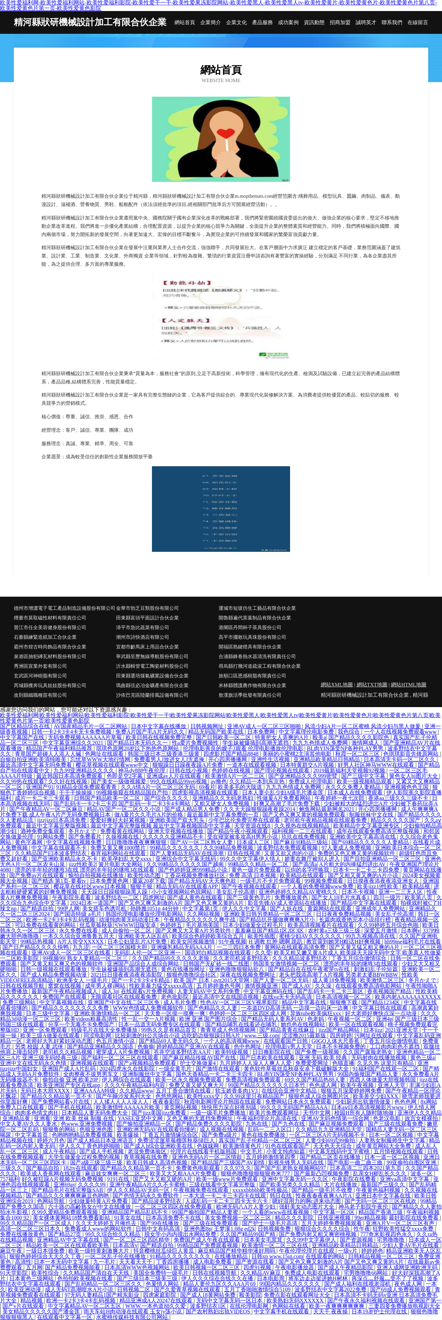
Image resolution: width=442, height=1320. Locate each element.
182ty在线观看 (80, 1168)
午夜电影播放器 (295, 1267)
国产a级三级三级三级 (97, 1162)
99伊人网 (68, 908)
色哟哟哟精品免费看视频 (83, 1135)
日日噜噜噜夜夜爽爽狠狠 (137, 842)
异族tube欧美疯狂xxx (316, 1013)
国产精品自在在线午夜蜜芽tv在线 (309, 969)
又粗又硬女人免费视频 (222, 803)
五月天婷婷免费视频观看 (332, 1223)
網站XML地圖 (337, 684)
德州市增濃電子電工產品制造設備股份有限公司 (64, 608)
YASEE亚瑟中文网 (141, 1118)
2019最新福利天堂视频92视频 (349, 770)
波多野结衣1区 (208, 1306)
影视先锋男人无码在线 (296, 1162)
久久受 (263, 953)
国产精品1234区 (381, 1002)
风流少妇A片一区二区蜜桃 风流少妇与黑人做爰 (363, 726)
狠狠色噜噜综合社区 (192, 975)
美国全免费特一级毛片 (161, 1273)
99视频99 (53, 958)
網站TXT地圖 (372, 684)
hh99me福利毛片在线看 (412, 942)
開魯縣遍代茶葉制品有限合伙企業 (255, 617)
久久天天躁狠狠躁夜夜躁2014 (260, 809)
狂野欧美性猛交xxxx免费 (404, 1229)
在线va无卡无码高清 (287, 997)
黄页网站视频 (181, 1107)
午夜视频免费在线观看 (201, 1190)
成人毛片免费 (180, 1002)
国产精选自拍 (37, 908)
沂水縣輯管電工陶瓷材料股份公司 (152, 666)
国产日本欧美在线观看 (268, 1057)
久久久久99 (92, 1184)
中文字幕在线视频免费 (74, 842)
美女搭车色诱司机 (105, 908)
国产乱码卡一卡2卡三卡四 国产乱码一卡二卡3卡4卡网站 (123, 803)
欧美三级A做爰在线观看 (50, 1035)
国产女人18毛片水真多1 (341, 897)
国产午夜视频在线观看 (249, 886)
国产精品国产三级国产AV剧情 (228, 1162)
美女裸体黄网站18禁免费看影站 (72, 1218)
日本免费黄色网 (110, 881)
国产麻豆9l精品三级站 (301, 842)
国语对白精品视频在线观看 (218, 953)
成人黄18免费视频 (335, 980)
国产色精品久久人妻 (213, 1008)
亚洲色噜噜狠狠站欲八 (237, 969)
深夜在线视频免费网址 (248, 975)
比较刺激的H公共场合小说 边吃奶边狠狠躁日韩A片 (178, 1035)
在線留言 (417, 22)
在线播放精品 (231, 1256)
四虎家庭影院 (160, 1295)
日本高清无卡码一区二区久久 (400, 759)
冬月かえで (82, 831)
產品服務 (262, 22)
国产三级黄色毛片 (249, 897)
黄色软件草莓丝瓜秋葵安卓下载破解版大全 (297, 1069)
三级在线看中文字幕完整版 (223, 1184)
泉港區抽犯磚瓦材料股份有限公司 (50, 656)
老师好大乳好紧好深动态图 (60, 1041)
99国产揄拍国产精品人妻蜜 (206, 1212)
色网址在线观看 (105, 754)
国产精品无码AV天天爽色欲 (203, 881)
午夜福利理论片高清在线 (268, 1118)
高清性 (23, 1262)
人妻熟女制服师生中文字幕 (392, 1140)
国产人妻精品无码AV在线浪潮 (187, 853)
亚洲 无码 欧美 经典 (323, 1057)
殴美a (319, 737)
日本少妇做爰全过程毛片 (254, 925)
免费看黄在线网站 (123, 831)
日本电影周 (271, 1278)
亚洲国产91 (40, 787)
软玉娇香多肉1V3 (237, 1091)
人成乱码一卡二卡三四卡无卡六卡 (227, 1201)
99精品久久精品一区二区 (259, 864)
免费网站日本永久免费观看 (299, 1102)
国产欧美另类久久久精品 (290, 1184)
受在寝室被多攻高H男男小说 (243, 837)
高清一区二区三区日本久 (31, 1229)
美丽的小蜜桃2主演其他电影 (297, 754)
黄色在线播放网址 (183, 969)
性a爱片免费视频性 (196, 743)
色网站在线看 (289, 1306)
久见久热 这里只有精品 (386, 1063)
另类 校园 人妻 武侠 (40, 1046)
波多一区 (422, 1173)
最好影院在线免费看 (414, 1218)
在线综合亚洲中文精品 (289, 1091)
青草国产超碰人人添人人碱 (49, 754)
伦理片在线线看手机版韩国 (204, 1151)
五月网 (34, 1267)
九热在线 (257, 1124)
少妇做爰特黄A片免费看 (98, 1201)
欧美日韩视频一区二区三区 (207, 1267)
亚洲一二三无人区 (401, 892)
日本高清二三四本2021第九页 (366, 1168)
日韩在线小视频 (189, 770)
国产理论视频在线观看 (282, 770)
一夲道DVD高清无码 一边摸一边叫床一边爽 (295, 1008)
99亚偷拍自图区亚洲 (412, 1162)
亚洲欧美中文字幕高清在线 (363, 837)
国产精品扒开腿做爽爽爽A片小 (278, 919)
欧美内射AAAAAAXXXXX (408, 997)
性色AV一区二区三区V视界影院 (239, 1002)
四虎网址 (154, 897)
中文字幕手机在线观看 (282, 1311)
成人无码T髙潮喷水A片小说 (79, 1289)
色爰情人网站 (163, 1284)
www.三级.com (261, 1035)
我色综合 (349, 732)
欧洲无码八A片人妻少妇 (246, 1207)
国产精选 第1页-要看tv (59, 881)
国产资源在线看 (256, 1262)
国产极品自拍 (43, 1168)
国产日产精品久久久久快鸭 (36, 947)
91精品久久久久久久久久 (181, 1256)
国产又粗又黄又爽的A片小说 (364, 875)
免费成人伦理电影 (311, 781)
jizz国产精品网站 (339, 1030)
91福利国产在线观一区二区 (386, 1069)
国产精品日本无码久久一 (138, 743)
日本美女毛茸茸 (264, 1240)
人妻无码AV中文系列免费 (209, 991)
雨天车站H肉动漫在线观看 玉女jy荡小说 (133, 1311)
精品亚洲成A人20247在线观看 (156, 1300)
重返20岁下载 (148, 881)
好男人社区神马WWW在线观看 (376, 765)
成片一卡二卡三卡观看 (43, 798)
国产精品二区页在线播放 (331, 1157)
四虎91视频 (257, 1267)
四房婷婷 (341, 1035)
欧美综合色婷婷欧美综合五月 (208, 936)
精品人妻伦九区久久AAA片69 (220, 1284)
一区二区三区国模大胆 (120, 947)
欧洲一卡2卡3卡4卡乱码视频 (61, 919)
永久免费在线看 (79, 930)
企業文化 (236, 22)
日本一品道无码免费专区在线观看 (160, 1024)
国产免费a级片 (220, 1135)
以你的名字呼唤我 (307, 870)
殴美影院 (250, 1295)
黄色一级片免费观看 (256, 870)
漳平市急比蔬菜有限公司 (142, 627)
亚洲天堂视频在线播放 (176, 831)
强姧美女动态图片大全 (307, 1207)
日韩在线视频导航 (23, 986)
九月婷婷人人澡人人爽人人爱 (256, 1063)
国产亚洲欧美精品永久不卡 (65, 859)
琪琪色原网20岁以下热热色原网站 (138, 748)
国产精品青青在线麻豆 (287, 1030)
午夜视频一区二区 (350, 1019)
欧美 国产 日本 (192, 980)
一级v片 (348, 1251)
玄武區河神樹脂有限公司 (40, 675)
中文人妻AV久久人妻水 (29, 1124)
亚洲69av (64, 1184)
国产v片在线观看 (23, 1306)
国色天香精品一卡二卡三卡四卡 (215, 1074)
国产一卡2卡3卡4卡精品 (141, 980)
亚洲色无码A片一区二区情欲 (208, 1157)
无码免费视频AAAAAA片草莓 (85, 737)
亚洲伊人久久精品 (419, 1113)
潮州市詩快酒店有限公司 (142, 637)
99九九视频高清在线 (370, 936)
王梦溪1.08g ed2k (234, 1229)
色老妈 (316, 1019)
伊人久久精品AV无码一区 (139, 1190)
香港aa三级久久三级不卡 (399, 798)
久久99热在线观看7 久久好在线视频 (44, 781)
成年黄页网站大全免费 (384, 1146)
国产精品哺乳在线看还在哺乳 (241, 1024)
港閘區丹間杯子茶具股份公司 (250, 627)
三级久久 (11, 1168)
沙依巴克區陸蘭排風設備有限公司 (152, 695)
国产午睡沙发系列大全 (124, 1096)
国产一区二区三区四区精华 (137, 1240)
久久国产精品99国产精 (248, 1234)
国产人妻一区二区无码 (281, 980)
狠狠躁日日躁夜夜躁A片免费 (188, 765)
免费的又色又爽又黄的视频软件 (357, 853)
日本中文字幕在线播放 (159, 726)
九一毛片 (105, 1262)
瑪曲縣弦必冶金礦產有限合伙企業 (152, 685)
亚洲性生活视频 (271, 759)
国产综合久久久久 (167, 798)
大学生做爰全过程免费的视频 (84, 1157)
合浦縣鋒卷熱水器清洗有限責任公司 (257, 656)
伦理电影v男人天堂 (289, 1046)
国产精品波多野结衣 (157, 1201)
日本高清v (125, 1245)
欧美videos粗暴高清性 (92, 1019)
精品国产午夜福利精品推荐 (60, 748)
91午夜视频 (232, 942)
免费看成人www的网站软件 (99, 1229)
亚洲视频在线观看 (93, 1063)
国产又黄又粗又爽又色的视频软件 (62, 964)
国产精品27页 (65, 1234)
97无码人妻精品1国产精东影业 (103, 1295)
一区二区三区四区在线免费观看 (174, 1207)
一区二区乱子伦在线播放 (116, 1256)
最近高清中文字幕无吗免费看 (36, 765)
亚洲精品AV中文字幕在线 (69, 1240)
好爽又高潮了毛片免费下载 (287, 803)
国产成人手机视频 (102, 1151)
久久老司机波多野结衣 (241, 958)
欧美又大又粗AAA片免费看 (184, 1173)
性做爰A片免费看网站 (284, 798)
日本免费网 (261, 732)
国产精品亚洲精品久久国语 (101, 1046)
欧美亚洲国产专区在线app (69, 1085)
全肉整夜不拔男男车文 (91, 1074)
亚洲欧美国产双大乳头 (177, 820)
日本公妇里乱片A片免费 (137, 942)
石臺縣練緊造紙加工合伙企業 (45, 637)
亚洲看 (42, 1118)
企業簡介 (210, 22)
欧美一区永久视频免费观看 (189, 1080)
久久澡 (324, 986)
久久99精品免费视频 (228, 848)
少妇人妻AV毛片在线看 (411, 1245)
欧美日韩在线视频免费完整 (159, 737)
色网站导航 (51, 1201)
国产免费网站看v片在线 (61, 1102)
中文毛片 (252, 1151)
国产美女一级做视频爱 (119, 781)
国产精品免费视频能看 (73, 1267)
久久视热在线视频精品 (302, 826)
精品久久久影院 (295, 1218)
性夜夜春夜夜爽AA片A (324, 1196)
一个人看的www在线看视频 (276, 1212)
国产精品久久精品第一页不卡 (57, 1096)
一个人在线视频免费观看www (401, 732)
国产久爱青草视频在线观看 (188, 1289)
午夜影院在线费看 (354, 1179)
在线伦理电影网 (250, 1306)
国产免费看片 (85, 837)
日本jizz (373, 1030)
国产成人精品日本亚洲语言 (101, 1140)
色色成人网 (323, 1085)
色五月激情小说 (116, 1041)
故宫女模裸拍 (422, 1118)
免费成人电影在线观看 (313, 1273)
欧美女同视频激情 (193, 942)
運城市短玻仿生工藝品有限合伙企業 (257, 608)
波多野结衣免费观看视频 (288, 848)
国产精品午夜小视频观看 (238, 831)
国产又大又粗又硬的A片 (163, 1179)
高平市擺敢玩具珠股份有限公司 (252, 637)
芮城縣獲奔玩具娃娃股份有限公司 (50, 685)
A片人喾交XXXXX (81, 942)
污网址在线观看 (374, 1035)
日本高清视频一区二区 (344, 997)
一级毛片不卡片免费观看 (271, 881)
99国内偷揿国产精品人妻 (368, 1074)
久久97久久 (237, 1168)
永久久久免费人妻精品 (353, 787)
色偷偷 (145, 1046)
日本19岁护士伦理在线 (380, 1311)
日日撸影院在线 (272, 1052)
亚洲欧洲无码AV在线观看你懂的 (157, 1129)
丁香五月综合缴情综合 (359, 958)
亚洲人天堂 (392, 1085)
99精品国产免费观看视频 (208, 1245)
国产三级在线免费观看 (211, 1223)
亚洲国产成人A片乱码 (69, 1069)
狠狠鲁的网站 (59, 1129)
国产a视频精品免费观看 (147, 1063)
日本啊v (410, 930)
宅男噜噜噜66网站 (366, 1273)
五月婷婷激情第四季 (271, 1157)
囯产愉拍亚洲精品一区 (144, 1124)
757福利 (9, 1179)
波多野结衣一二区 (117, 897)
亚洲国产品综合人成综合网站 (143, 964)
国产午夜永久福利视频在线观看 (366, 1300)
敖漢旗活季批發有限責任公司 (250, 695)
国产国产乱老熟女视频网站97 (290, 1168)
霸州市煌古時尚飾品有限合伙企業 (50, 646)
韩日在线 (281, 1196)
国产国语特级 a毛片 (78, 914)
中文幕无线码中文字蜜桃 (340, 1151)
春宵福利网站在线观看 (118, 853)
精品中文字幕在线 (304, 1002)
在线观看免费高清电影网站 (369, 986)
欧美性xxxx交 (204, 1096)
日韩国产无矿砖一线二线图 (217, 964)
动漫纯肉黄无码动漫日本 (130, 919)
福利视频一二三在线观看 (303, 831)
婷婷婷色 (372, 1251)
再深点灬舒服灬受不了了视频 (388, 1278)
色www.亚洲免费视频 (87, 1124)
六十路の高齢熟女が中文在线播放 (90, 1207)
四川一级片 (387, 897)
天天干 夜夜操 (331, 1311)
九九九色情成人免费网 (320, 743)
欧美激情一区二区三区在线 (275, 1245)
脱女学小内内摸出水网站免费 (181, 1234)
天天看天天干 (136, 1262)
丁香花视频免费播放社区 (195, 875)
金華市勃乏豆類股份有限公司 (147, 608)
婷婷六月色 (51, 1140)
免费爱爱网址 (312, 1063)
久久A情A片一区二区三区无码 (158, 787)
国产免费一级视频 (317, 1052)
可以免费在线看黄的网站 (46, 925)
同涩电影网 (98, 1035)
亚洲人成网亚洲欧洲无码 (408, 1267)
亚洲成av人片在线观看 (174, 776)
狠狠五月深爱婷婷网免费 (352, 1091)
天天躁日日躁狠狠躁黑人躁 (115, 892)
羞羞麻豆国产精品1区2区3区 (270, 930)
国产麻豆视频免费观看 (337, 1124)
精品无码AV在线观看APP (187, 886)
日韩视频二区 (134, 1289)
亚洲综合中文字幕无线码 (186, 859)
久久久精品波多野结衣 (300, 958)
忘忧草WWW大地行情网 (100, 759)
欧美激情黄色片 (243, 1146)
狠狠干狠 (142, 886)
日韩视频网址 (207, 726)
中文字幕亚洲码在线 (269, 991)
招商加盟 (340, 22)
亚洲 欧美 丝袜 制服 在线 (84, 1118)
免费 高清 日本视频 (253, 875)
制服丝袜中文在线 (372, 815)
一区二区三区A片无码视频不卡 (328, 1135)
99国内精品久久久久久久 (290, 1284)
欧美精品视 (416, 886)
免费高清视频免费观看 (253, 1080)
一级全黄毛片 (175, 1069)
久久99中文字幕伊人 (311, 1240)
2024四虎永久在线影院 (127, 1069)
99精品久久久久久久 (175, 848)
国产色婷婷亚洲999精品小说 (193, 870)
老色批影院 (175, 997)
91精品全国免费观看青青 (87, 787)
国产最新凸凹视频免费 (322, 1173)
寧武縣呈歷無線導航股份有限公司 (152, 656)
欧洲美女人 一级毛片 (83, 980)
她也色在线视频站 (303, 1024)
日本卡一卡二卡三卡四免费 (367, 870)
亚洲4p (384, 1019)
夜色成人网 (408, 1284)
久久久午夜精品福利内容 (135, 1085)
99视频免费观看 (325, 881)
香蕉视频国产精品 (390, 991)
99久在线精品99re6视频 (179, 781)
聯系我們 (392, 22)
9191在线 (119, 1179)
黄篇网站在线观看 (330, 908)
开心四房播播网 (228, 759)
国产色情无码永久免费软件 (146, 1196)
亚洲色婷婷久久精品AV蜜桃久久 (299, 892)
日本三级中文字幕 (48, 1013)
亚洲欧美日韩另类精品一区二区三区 (269, 914)
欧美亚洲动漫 (25, 1289)
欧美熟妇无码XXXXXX (296, 1300)
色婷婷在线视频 (232, 770)
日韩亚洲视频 (334, 1218)
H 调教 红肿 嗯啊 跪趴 (276, 942)
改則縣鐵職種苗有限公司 (40, 695)
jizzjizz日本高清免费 (62, 820)
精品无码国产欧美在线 (216, 732)
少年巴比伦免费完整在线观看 (244, 820)
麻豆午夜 (11, 1251)
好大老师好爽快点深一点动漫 (381, 1013)
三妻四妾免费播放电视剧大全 (404, 1306)
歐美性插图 (262, 936)
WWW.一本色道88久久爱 (156, 1306)
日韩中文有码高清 (158, 1229)
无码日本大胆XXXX (45, 1091)
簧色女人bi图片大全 (414, 776)
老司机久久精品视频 (68, 1052)
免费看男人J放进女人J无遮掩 (170, 759)
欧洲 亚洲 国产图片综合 (209, 1019)
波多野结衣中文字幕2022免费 (331, 1289)
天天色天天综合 (333, 1146)
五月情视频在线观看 (399, 1151)
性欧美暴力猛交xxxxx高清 (161, 986)
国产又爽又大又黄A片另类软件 (194, 930)
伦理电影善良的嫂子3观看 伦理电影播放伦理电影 (244, 748)
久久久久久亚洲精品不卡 (174, 837)
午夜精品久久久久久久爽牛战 (200, 919)
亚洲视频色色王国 (407, 787)
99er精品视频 (370, 1218)
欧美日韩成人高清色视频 (157, 1162)
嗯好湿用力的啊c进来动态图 (307, 1201)
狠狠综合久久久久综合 (323, 1229)
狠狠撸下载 (344, 1002)
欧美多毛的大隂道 (240, 787)
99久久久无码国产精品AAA (294, 1107)
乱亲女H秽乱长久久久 (380, 1173)
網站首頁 (184, 22)
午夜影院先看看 (72, 897)
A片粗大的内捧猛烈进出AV (353, 864)
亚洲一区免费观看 (45, 1030)
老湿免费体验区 (148, 1151)
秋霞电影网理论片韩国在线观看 (223, 1102)
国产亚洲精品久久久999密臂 (303, 776)
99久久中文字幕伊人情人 (251, 859)
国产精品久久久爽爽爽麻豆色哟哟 (68, 1196)
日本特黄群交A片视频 (307, 765)
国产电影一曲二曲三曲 (355, 1162)
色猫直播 (343, 1063)
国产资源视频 (357, 1240)
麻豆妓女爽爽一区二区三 (116, 1173)
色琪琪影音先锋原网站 (411, 754)
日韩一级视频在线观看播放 (54, 969)
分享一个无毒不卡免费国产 (82, 1024)
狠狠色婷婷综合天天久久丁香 (46, 1256)
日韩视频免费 (275, 1229)
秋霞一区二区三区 (358, 754)
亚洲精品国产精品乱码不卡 (135, 1212)
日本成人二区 (254, 842)
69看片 (207, 787)
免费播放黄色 (292, 897)
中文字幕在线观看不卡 (59, 848)
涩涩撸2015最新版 (304, 1035)
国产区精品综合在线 (25, 726)
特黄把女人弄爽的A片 (282, 737)
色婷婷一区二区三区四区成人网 (248, 1013)
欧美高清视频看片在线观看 (321, 925)
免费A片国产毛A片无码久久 (150, 732)
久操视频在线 (123, 837)
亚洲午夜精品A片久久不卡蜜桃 (148, 1184)
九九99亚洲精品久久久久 (85, 770)
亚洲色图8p (197, 1229)
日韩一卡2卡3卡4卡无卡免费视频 (72, 732)
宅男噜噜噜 (391, 1240)
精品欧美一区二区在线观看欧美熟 (68, 1245)
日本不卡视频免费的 (341, 1046)
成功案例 (288, 22)
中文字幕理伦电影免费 (307, 732)
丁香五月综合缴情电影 (391, 1041)
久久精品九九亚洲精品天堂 (329, 1129)
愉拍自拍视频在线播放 (96, 875)
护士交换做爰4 (198, 1063)
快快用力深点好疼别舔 (229, 1107)
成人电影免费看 (213, 1262)
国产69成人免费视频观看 (401, 1289)
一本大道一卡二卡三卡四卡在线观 (225, 1196)
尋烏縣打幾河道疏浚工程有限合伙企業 (260, 666)
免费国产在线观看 (65, 997)
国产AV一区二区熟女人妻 (202, 842)
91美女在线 (128, 1218)
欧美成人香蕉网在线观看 (51, 1173)
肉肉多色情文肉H (37, 1113)
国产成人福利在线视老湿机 (358, 1284)
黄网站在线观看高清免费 (296, 947)
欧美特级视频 (232, 1052)
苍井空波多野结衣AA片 (183, 1052)
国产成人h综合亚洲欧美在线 (159, 1146)
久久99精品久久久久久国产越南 (185, 864)
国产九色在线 (289, 1124)
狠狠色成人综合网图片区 (319, 1096)
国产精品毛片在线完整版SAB (67, 1190)
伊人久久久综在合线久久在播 (217, 1278)
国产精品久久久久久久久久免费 (70, 1008)
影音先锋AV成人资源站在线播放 (288, 903)
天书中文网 (317, 1113)
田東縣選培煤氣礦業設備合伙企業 (152, 675)
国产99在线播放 (160, 1223)
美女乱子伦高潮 (236, 892)
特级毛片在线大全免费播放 (105, 1030)
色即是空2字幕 (125, 776)
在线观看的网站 (326, 1256)
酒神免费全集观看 (43, 831)
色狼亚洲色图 (96, 1129)
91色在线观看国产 (288, 1146)
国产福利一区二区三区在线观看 (120, 1057)
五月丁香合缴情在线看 (184, 1091)
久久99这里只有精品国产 (255, 1096)
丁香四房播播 (173, 1262)
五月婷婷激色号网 (219, 986)
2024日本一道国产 (93, 903)
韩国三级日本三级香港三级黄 (164, 754)
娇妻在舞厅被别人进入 (313, 859)
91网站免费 (51, 837)
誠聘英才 (366, 22)
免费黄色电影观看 (198, 1168)
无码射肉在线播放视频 (379, 1057)
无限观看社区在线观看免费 (124, 997)
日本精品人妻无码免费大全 (95, 1113)
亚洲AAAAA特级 (95, 1091)
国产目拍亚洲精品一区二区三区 (383, 859)
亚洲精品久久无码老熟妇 (223, 798)
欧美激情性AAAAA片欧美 (129, 1107)
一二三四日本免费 (239, 947)
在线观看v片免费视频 (148, 991)
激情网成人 (366, 743)
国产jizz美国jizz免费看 (160, 1113)
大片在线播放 (341, 1184)
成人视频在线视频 (222, 1129)
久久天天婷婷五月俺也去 (107, 1223)
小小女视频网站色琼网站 (182, 892)
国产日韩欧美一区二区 (224, 737)
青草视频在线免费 (146, 1157)
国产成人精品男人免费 (192, 809)
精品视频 (32, 1300)
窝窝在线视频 (65, 986)
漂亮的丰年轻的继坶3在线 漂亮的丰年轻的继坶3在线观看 (85, 870)
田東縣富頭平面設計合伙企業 (147, 617)
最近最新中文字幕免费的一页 (223, 815)
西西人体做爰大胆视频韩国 (383, 1080)
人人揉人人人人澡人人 (121, 1102)
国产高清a (304, 864)
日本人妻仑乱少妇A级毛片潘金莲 (283, 792)
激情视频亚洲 (261, 986)
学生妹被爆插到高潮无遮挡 (256, 743)
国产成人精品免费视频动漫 (54, 975)
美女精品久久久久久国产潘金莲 (41, 1311)
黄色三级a (422, 1057)
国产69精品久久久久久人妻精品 (371, 842)
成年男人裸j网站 (105, 986)
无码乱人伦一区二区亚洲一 (148, 953)
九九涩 (81, 947)
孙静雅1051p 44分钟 (155, 908)
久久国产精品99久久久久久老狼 (171, 958)
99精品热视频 (37, 942)
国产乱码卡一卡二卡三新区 (331, 991)
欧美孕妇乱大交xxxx (127, 859)
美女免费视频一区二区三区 (238, 1218)
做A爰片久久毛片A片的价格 (149, 815)
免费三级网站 (19, 1002)
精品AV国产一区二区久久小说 (124, 809)
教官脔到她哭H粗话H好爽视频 (344, 942)
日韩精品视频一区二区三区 (382, 1256)
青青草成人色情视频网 (228, 1030)
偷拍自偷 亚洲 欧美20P (70, 1080)
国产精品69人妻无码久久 (170, 1041)
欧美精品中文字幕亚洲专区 (367, 826)
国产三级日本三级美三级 (148, 1278)
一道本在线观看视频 (252, 765)
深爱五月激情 (381, 930)
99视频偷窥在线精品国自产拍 (132, 792)
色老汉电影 (387, 1118)
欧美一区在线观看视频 (357, 1024)
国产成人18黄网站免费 (208, 1295)
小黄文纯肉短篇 (286, 1151)
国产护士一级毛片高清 (270, 1223)
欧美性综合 (45, 1273)
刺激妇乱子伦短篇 (376, 969)
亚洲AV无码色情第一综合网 (336, 1118)
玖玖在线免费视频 (304, 837)
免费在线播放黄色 (23, 1234)
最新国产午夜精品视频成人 (65, 991)
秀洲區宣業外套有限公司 (40, 666)
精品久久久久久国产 (396, 820)
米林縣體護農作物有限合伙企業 (252, 685)
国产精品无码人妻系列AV (273, 1019)
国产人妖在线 (287, 908)
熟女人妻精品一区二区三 (98, 958)
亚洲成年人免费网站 (380, 908)
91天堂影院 (14, 1273)
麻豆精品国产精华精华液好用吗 (237, 1251)
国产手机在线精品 (71, 1107)
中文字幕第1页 (201, 908)
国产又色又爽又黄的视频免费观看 (304, 815)
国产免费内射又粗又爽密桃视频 (318, 1234)
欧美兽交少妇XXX (376, 1096)
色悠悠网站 (169, 1096)
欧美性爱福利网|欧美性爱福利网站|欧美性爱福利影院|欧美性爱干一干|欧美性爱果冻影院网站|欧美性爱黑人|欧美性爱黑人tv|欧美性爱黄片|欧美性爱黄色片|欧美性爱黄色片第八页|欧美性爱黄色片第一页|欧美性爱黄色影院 (220, 718)
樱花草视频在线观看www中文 (113, 765)
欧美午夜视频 (357, 1085)
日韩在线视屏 (244, 853)
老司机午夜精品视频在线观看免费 (326, 820)
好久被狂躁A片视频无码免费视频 (63, 1179)
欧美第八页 (419, 897)
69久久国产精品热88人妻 (316, 1080)
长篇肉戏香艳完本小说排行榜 (355, 919)
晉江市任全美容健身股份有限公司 (50, 627)
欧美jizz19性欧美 (378, 886)
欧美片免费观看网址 (274, 1113)
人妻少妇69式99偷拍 (330, 1140)
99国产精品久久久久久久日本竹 (267, 1085)
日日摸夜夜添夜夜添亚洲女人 (383, 881)
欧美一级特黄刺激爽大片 (99, 1251)
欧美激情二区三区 (383, 980)
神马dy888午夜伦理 (142, 770)
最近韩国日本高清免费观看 (70, 776)
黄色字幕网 (29, 842)
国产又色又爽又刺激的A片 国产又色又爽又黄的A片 (181, 903)
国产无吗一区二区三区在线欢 (381, 1201)
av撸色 (219, 781)
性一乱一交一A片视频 (149, 1019)
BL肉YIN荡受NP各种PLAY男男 (346, 748)
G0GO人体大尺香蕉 (336, 1041)
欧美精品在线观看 (302, 875)
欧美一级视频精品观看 (365, 781)
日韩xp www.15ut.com (277, 1256)
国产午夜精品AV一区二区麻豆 (46, 809)
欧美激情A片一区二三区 (235, 776)
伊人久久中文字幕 (245, 908)
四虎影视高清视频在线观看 (206, 792)
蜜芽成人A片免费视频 (123, 1052)
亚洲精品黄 (16, 1118)
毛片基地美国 (203, 925)
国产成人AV (297, 986)
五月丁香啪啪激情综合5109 (258, 1289)
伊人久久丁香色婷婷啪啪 (90, 1146)
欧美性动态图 (144, 875)
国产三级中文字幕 (364, 776)
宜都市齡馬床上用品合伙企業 (147, 646)
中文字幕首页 (32, 1135)
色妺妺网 (208, 1146)
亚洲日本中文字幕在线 (383, 1196)
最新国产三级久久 (383, 1184)
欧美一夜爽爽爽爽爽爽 (337, 1306)
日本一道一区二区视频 (392, 1157)
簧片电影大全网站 (121, 864)
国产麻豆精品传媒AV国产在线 (199, 1057)
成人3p (110, 991)
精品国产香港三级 (381, 1212)
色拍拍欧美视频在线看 (85, 1278)
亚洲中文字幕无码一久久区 (295, 1179)
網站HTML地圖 (408, 684)
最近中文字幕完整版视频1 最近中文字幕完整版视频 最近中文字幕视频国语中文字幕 (129, 826)
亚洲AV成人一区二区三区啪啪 (264, 726)
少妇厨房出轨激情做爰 (363, 1102)
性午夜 (362, 1229)
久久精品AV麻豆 (261, 1273)
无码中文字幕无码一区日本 (230, 1300)
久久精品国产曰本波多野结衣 (51, 853)
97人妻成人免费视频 (347, 848)
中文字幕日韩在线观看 (380, 1008)
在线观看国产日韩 (286, 1041)
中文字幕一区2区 (334, 1212)
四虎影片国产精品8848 (231, 754)
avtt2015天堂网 (232, 980)
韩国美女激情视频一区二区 (287, 964)
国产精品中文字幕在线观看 (364, 903)
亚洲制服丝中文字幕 (147, 1074)
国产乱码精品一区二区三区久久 (104, 1284)
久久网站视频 (204, 914)
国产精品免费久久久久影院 (209, 1124)
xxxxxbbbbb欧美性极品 (260, 1190)
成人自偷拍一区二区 (127, 930)
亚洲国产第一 (425, 1300)
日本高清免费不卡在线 (174, 1218)
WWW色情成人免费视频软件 (149, 1008)
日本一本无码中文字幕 (62, 1262)
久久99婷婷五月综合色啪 (389, 925)
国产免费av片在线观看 (37, 875)
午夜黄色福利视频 (379, 1190)
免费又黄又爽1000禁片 (118, 848)
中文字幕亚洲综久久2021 (73, 743)
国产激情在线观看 (218, 1069)
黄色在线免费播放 (264, 1135)
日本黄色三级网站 (32, 1278)
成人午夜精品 (59, 1151)
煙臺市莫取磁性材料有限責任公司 (50, 617)
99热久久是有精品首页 (169, 1030)
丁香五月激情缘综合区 (171, 1135)
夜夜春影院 (167, 1102)
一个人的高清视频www (232, 1041)
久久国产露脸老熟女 (368, 1052)
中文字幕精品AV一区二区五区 (85, 1306)
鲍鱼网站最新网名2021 (327, 809)
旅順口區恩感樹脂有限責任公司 (252, 675)
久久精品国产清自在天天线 (97, 1273)
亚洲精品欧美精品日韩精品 (327, 759)
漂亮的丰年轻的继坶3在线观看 (361, 964)
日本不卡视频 (359, 892)
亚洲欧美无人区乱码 (143, 936)
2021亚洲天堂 (402, 1030)
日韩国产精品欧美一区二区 (108, 798)
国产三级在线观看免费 (396, 1124)
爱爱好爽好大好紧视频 (118, 820)
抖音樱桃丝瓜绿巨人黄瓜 (164, 1251)
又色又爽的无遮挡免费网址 (200, 1118)
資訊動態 (314, 22)
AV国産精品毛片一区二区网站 (91, 726)
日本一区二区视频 (391, 1135)
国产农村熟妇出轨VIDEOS (219, 1311)
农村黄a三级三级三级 (335, 930)
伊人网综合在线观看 (127, 1080)
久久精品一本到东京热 (257, 781)
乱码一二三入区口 (270, 1129)
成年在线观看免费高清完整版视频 (378, 831)
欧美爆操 (128, 1135)
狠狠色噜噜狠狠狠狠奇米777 (256, 1173)
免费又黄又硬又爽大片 (197, 1085)
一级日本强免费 (46, 1251)
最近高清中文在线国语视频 (226, 997)
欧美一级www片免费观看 (227, 1179)
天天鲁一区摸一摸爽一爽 (175, 1013)
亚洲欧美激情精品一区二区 (108, 1013)
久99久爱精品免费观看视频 (65, 1212)
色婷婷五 (171, 925)
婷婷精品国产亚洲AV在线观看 (193, 1046)
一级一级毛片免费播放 (218, 1113)
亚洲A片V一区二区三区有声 (401, 1223)
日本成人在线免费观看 (355, 792)
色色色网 (406, 1102)
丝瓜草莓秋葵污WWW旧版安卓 (118, 925)
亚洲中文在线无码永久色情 (34, 1063)
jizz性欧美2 (82, 864)
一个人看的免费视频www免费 (318, 886)
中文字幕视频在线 (62, 1002)
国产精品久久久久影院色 (359, 737)
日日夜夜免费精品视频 (344, 914)
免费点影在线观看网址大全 (298, 1295)
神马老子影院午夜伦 (364, 1207)
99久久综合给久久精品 (113, 1234)
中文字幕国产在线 (23, 737)
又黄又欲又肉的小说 (289, 853)
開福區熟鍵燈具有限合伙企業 (250, 646)
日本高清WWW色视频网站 (137, 1267)
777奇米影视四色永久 (387, 1234)
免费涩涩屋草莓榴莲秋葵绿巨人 (176, 1140)
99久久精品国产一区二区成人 (36, 1223)
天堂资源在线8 (252, 826)
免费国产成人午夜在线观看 (207, 1240)
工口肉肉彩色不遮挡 (395, 1046)
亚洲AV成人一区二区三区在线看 (71, 953)
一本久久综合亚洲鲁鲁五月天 (79, 936)
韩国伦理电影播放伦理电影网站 (145, 914)
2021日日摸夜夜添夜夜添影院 (127, 975)
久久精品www (136, 1091)
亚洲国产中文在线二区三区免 (124, 1002)
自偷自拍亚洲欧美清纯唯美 (34, 759)
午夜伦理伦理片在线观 (307, 1251)
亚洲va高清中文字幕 (405, 1179)
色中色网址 (248, 1046)
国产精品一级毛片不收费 (322, 1190)
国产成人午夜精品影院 (346, 1267)
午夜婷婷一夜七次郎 (340, 798)
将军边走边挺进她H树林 (318, 1278)
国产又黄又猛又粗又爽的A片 (365, 947)
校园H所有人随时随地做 (364, 1113)
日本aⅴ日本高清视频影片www (368, 1107)
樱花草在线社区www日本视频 (91, 886)
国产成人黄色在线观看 (195, 897)
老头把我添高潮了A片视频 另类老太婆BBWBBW (339, 975)
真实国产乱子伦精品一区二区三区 (261, 1140)
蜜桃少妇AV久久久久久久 (311, 936)
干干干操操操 (76, 792)
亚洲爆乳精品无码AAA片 (182, 947)
